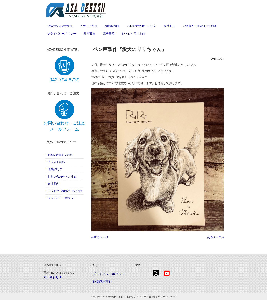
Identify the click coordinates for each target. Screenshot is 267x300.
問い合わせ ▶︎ (53, 277)
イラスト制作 (56, 162)
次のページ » (215, 237)
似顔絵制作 (55, 169)
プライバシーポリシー (62, 198)
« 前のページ (99, 237)
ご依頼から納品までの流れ (65, 190)
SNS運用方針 (102, 281)
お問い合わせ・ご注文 (62, 176)
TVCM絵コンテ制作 (60, 154)
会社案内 (53, 183)
